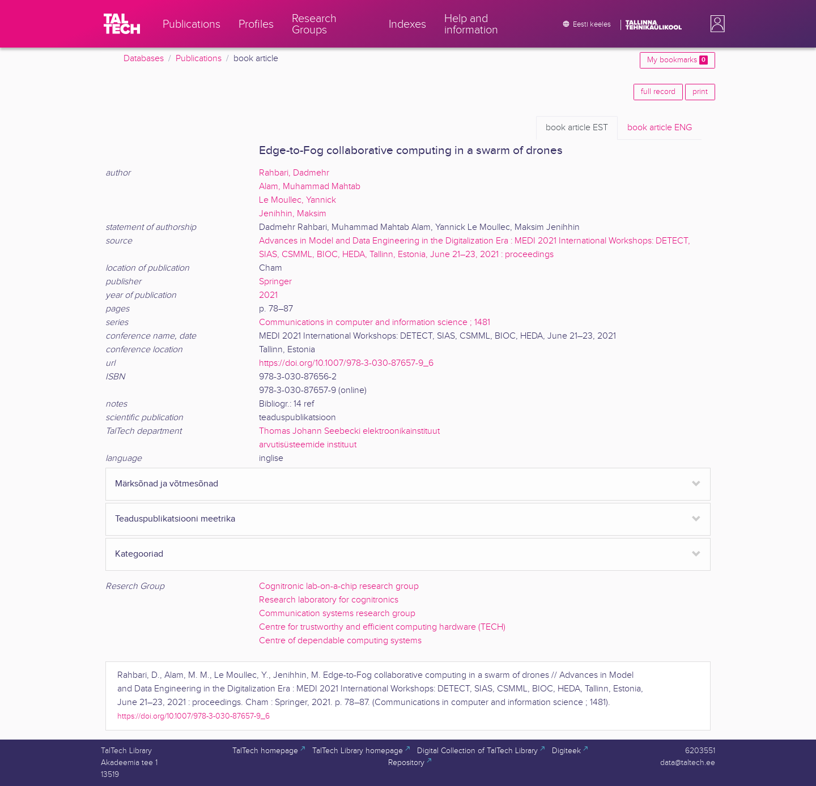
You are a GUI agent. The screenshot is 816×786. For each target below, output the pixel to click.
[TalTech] (122, 24)
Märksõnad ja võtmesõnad (166, 484)
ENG (659, 128)
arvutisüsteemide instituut (307, 444)
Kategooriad (139, 554)
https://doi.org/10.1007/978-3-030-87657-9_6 (346, 363)
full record (658, 91)
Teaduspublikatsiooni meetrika (175, 519)
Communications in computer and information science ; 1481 (374, 322)
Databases (144, 58)
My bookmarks (677, 60)
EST (577, 128)
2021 (268, 295)
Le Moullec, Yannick (297, 200)
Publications (199, 58)
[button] (715, 24)
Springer (275, 281)
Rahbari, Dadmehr (294, 173)
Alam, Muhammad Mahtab (309, 186)
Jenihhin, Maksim (292, 213)
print (700, 91)
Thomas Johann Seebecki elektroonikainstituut (349, 431)
